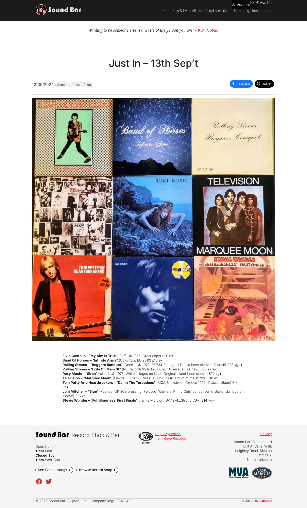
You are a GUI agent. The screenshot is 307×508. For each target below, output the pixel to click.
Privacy (266, 434)
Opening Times (243, 10)
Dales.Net (265, 500)
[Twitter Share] (264, 84)
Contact (264, 10)
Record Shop (189, 10)
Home (146, 10)
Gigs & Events (165, 10)
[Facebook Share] (241, 84)
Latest (207, 10)
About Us (221, 10)
